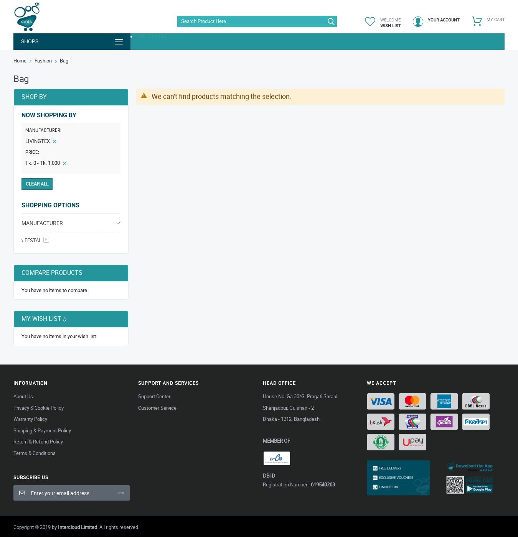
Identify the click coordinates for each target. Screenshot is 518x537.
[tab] (70, 142)
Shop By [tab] (34, 96)
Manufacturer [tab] (42, 223)
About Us (23, 396)
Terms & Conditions (34, 453)
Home (19, 60)
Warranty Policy (30, 418)
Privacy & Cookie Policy (38, 407)
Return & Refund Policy (38, 441)
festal (37, 240)
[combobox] (257, 21)
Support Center (154, 396)
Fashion (43, 60)
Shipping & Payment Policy (42, 430)
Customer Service (157, 407)
